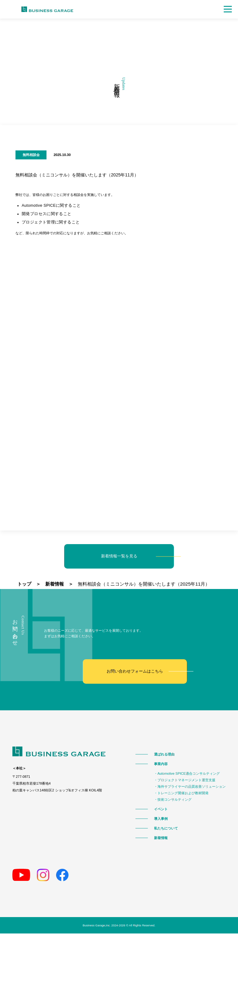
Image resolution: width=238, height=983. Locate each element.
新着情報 (161, 837)
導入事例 (161, 818)
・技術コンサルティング (173, 799)
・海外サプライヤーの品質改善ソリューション (190, 786)
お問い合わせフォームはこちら (135, 671)
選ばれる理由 (164, 754)
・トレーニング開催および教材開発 (181, 792)
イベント (161, 808)
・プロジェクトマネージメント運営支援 (184, 779)
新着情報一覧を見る (119, 556)
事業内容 (161, 763)
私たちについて (166, 827)
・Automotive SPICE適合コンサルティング (187, 773)
